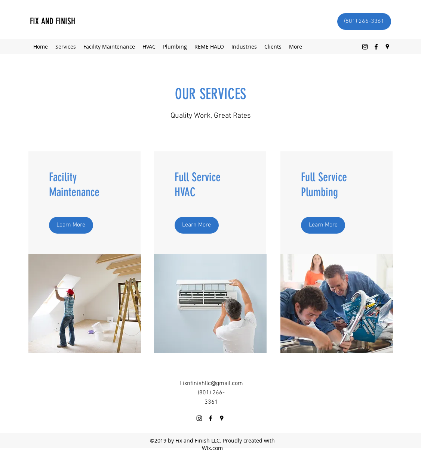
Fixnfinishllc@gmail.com (211, 383)
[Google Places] (387, 46)
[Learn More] (71, 225)
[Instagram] (365, 46)
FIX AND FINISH (52, 21)
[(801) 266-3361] (364, 21)
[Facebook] (376, 46)
